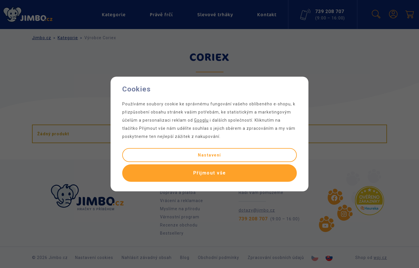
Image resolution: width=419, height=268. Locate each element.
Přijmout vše (209, 173)
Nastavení (209, 155)
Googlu (201, 120)
